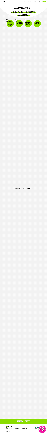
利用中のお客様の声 (30, 1)
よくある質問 (14, 428)
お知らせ (26, 428)
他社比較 (26, 1)
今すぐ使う (39, 1)
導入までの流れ (34, 1)
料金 (24, 1)
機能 (22, 1)
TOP (6, 428)
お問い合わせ (43, 1)
